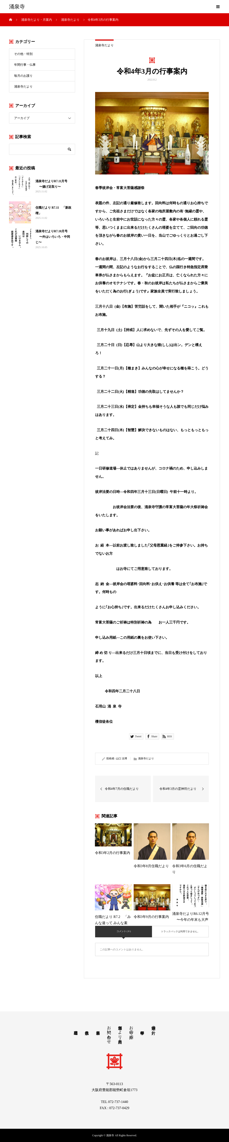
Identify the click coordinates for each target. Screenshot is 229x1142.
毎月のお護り (23, 75)
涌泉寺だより (104, 45)
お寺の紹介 (131, 1027)
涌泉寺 (17, 6)
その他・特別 (23, 54)
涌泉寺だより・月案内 (120, 1030)
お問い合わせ (109, 1032)
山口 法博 (121, 758)
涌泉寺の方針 (153, 1025)
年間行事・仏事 (25, 64)
